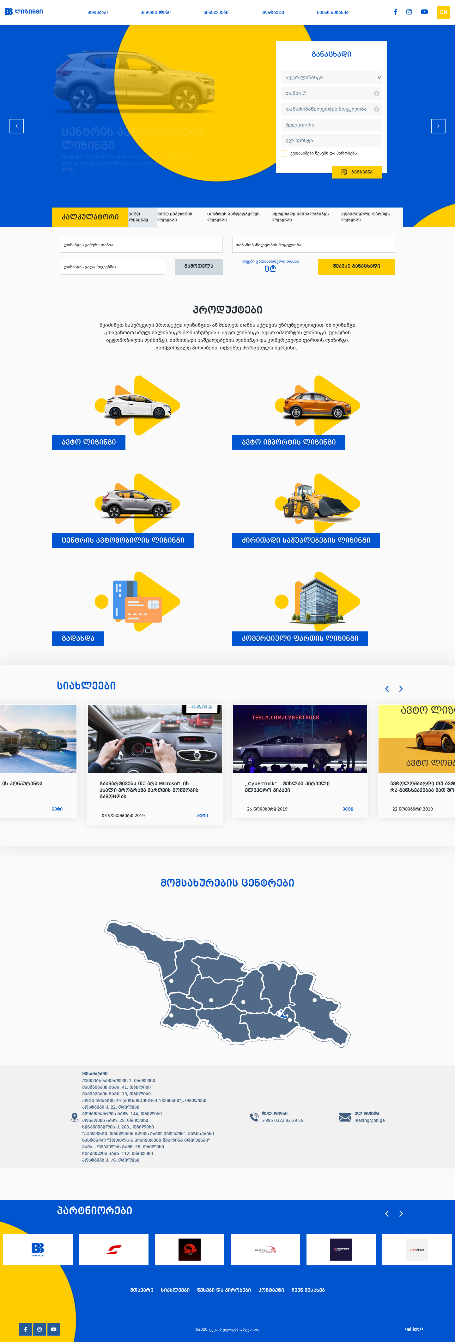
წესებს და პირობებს (335, 153)
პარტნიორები (94, 1211)
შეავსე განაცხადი (356, 266)
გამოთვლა (198, 266)
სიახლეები (86, 686)
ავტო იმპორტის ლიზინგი (174, 217)
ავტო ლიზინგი (138, 217)
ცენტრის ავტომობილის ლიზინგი (233, 217)
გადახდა (78, 638)
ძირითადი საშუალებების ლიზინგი (300, 217)
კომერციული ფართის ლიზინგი (365, 217)
